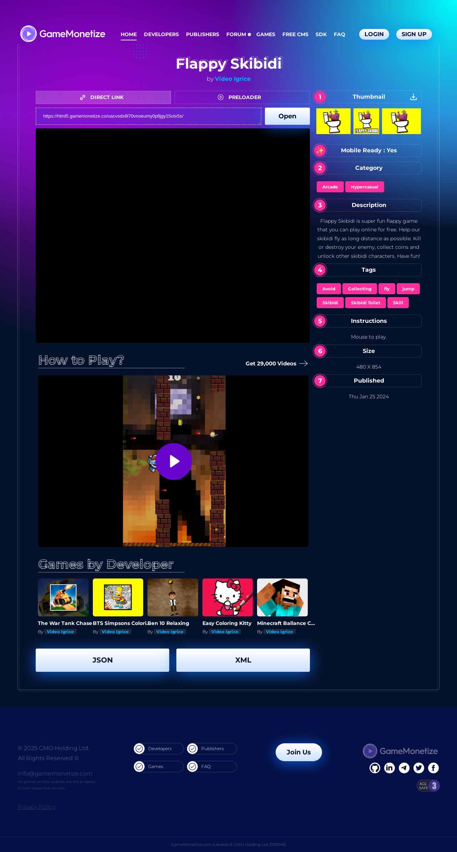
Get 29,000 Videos (277, 364)
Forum (236, 34)
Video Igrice (233, 78)
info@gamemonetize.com (55, 773)
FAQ (339, 34)
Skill (398, 302)
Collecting (359, 288)
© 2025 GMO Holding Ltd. (53, 748)
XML (243, 660)
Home (129, 34)
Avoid (328, 288)
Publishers (202, 34)
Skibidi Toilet (365, 302)
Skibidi (330, 302)
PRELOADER (241, 97)
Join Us (299, 752)
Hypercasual (364, 186)
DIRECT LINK (104, 97)
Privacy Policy (36, 806)
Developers (161, 34)
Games (265, 34)
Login (374, 34)
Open (287, 116)
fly (387, 288)
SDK (321, 34)
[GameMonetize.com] (62, 34)
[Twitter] (418, 768)
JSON (102, 660)
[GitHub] (433, 768)
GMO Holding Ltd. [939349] (259, 844)
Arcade (330, 186)
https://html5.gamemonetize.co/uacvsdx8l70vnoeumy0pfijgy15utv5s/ (148, 116)
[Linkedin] (404, 768)
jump (408, 288)
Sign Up (414, 34)
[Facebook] (375, 768)
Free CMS (295, 34)
